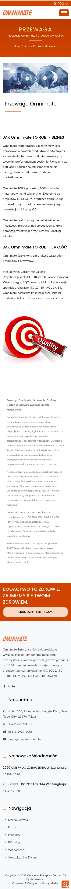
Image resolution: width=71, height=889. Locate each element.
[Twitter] (8, 686)
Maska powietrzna (54, 552)
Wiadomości (16, 850)
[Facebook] (4, 686)
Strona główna (18, 819)
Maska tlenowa (34, 557)
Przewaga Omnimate (45, 45)
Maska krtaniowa (15, 552)
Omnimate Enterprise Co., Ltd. (44, 875)
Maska (50, 548)
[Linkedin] (13, 686)
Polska (63, 3)
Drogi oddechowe (23, 548)
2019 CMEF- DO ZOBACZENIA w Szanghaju (34, 784)
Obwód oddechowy (16, 557)
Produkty (14, 834)
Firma (27, 45)
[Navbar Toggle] (64, 12)
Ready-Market (50, 883)
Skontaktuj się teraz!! (36, 612)
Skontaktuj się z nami (17, 562)
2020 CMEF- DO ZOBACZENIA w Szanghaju (35, 767)
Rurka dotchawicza (34, 552)
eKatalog (14, 842)
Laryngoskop (39, 548)
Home (17, 45)
